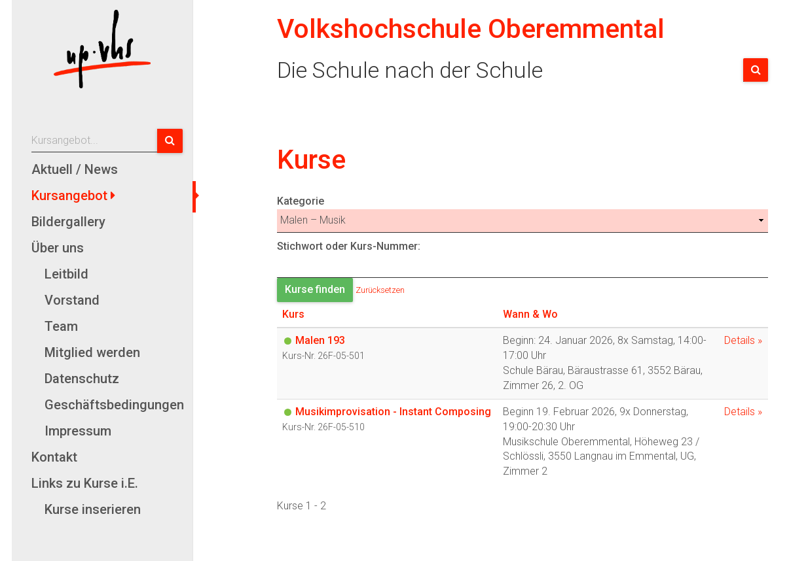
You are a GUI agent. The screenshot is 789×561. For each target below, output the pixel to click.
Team (61, 326)
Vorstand (72, 300)
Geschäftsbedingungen (114, 405)
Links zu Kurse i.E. (84, 483)
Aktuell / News (74, 169)
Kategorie (522, 214)
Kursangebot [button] (71, 195)
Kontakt (54, 457)
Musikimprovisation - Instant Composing (393, 411)
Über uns (57, 248)
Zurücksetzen (380, 289)
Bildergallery (68, 222)
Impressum (78, 431)
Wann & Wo (530, 314)
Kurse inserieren (93, 509)
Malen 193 (320, 340)
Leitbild (66, 274)
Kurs (293, 314)
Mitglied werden (92, 352)
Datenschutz (82, 378)
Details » (743, 340)
